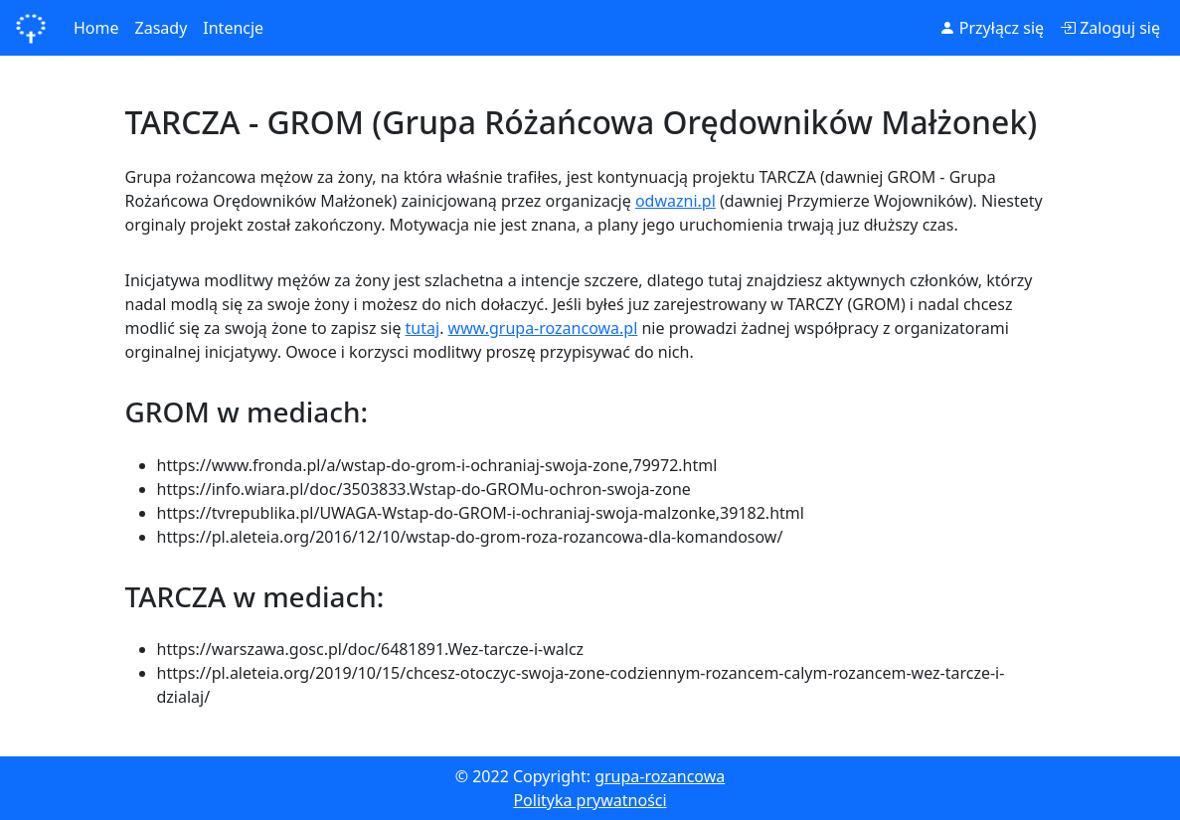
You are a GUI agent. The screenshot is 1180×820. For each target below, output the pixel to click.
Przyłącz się (991, 28)
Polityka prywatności (589, 800)
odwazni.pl (675, 201)
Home (96, 28)
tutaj (423, 328)
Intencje (233, 28)
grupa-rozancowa (659, 776)
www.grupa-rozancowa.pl (543, 328)
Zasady (161, 28)
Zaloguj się (1110, 28)
